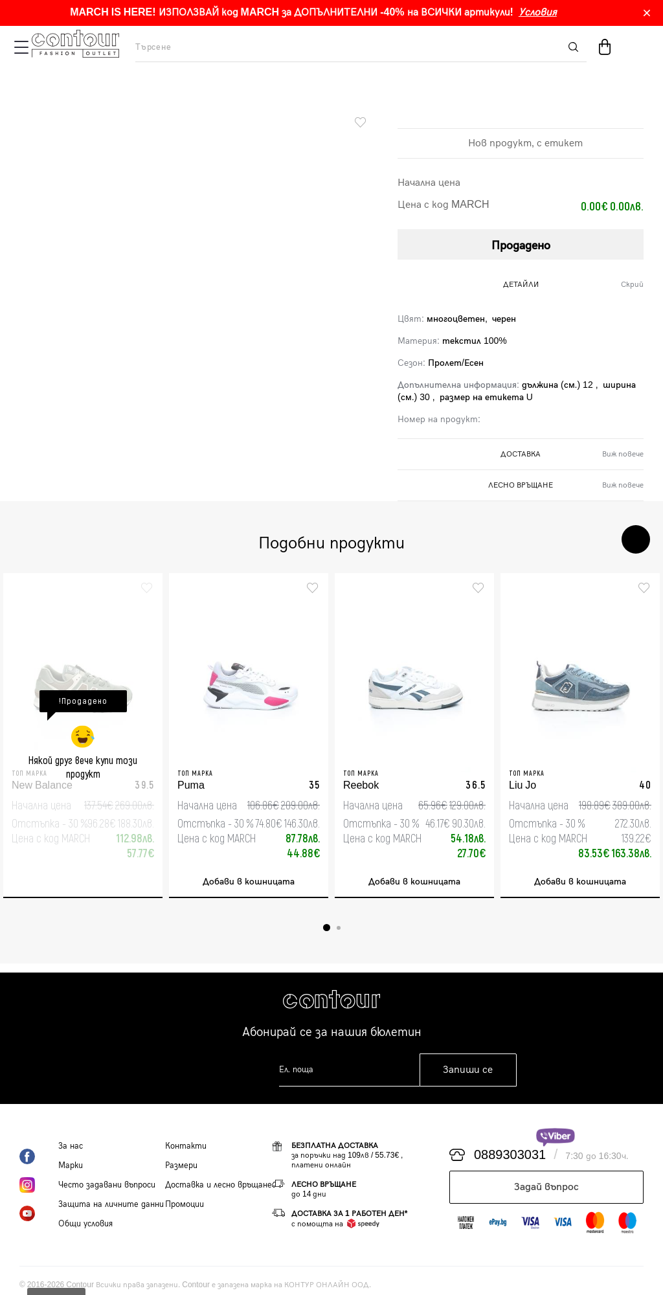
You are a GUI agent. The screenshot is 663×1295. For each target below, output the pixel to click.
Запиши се (468, 1070)
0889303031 (510, 1155)
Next (636, 539)
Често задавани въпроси (106, 1185)
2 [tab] (339, 928)
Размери (181, 1165)
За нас (70, 1146)
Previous (597, 539)
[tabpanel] (83, 735)
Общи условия (85, 1224)
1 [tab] (326, 927)
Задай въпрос (546, 1187)
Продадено (520, 246)
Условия (538, 12)
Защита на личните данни (111, 1204)
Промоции (184, 1204)
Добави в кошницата (249, 881)
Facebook (38, 1156)
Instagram (38, 1185)
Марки (70, 1165)
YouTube (38, 1213)
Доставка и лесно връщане (218, 1185)
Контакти (186, 1146)
